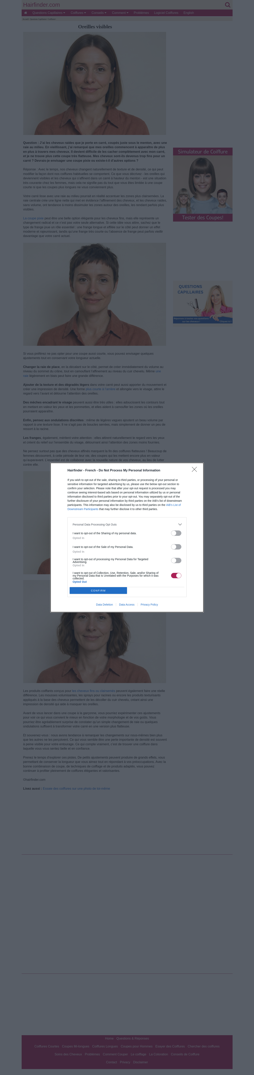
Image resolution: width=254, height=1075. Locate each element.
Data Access (127, 604)
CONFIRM (98, 590)
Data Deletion (104, 604)
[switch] (176, 533)
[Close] (195, 470)
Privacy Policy (149, 604)
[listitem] (127, 524)
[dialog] (127, 537)
